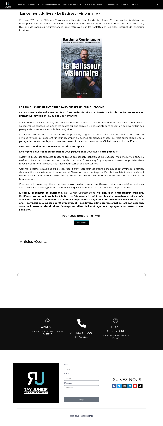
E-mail (66, 378)
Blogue (124, 5)
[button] (75, 308)
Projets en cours (71, 5)
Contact (134, 5)
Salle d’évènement (93, 5)
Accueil (21, 5)
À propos (33, 5)
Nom (66, 369)
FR (152, 5)
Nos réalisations (51, 5)
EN (157, 5)
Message (68, 387)
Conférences (111, 5)
